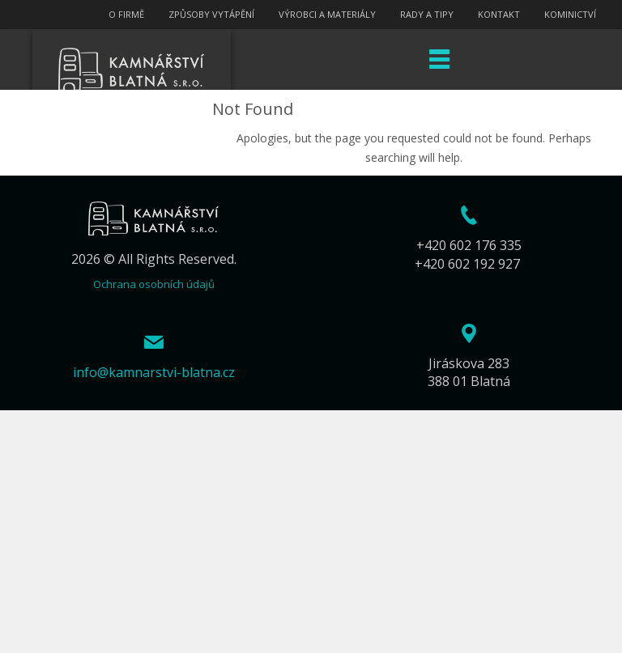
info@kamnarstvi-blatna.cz (154, 372)
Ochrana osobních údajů (154, 284)
